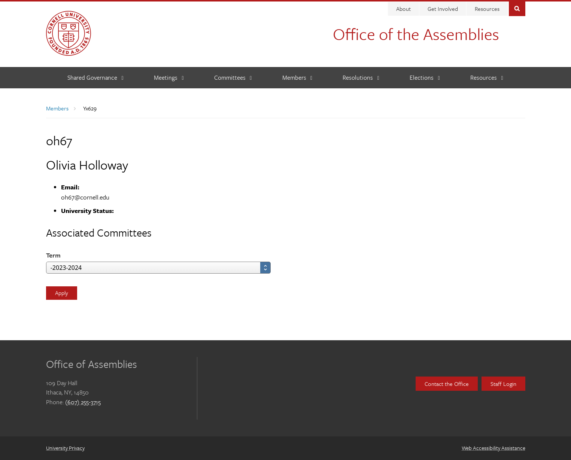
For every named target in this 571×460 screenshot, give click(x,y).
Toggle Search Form (517, 8)
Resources (487, 8)
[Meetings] (169, 77)
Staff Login (503, 384)
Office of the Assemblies (416, 33)
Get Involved (443, 8)
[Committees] (233, 77)
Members (57, 108)
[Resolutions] (361, 77)
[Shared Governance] (95, 77)
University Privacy (65, 448)
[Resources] (486, 77)
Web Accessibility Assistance (493, 448)
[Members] (297, 77)
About (403, 8)
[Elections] (425, 77)
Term (53, 255)
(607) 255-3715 (83, 401)
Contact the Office (447, 384)
